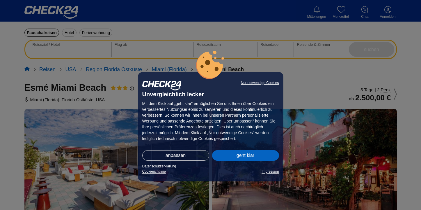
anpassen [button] (176, 155)
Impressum (270, 171)
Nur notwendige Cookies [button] (260, 83)
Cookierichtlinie (154, 171)
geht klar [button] (245, 155)
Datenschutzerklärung (159, 166)
